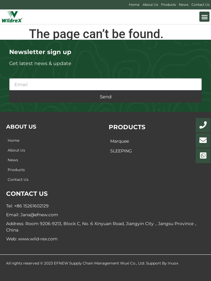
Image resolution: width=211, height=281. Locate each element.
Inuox (173, 263)
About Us (150, 4)
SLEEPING (121, 151)
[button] (204, 17)
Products (168, 4)
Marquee (119, 141)
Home (134, 4)
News (183, 4)
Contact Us (200, 4)
